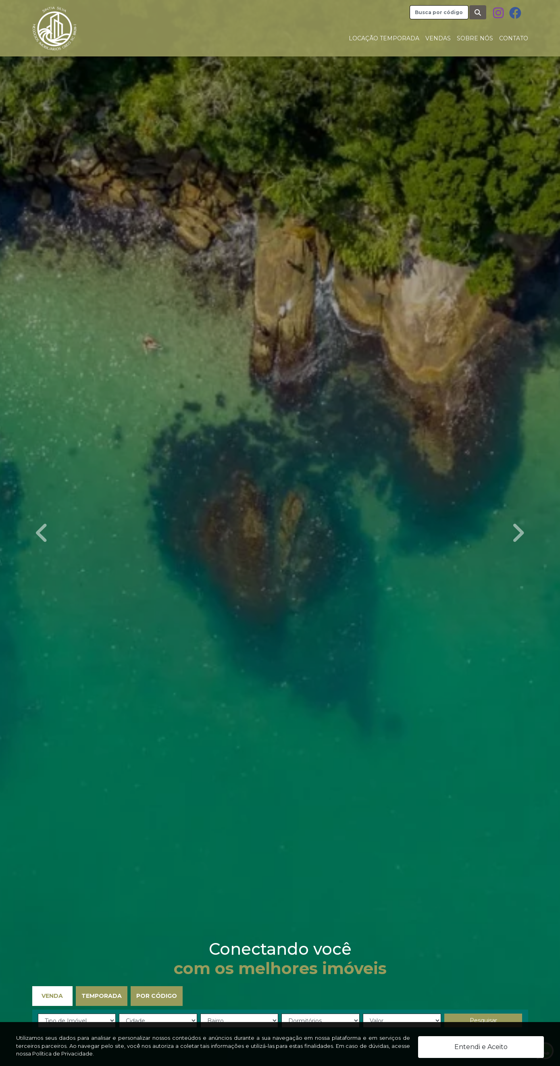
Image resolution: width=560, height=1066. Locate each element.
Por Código (156, 995)
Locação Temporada (384, 38)
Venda (52, 995)
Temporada (101, 995)
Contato (513, 38)
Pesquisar (483, 1020)
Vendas (438, 38)
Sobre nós (475, 38)
